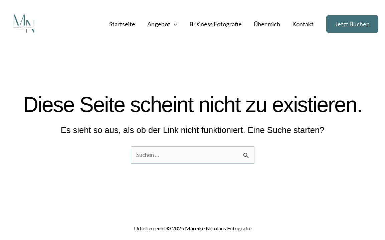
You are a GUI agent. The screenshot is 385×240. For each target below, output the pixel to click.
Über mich (267, 24)
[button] (352, 24)
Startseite (122, 24)
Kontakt (303, 24)
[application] (173, 24)
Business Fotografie (215, 24)
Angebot (162, 24)
